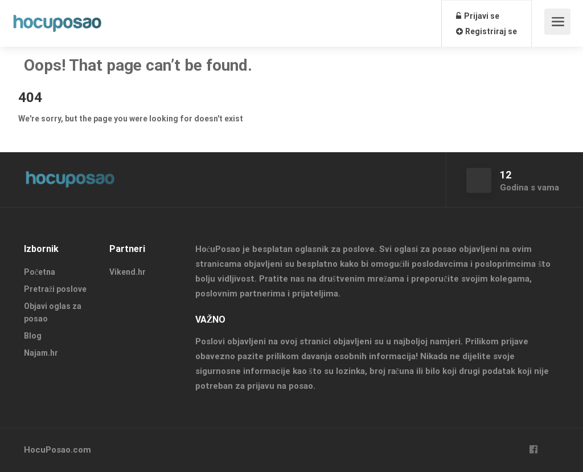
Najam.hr (41, 352)
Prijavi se (477, 16)
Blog (33, 335)
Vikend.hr (127, 271)
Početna (39, 271)
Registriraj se (486, 31)
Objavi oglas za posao (52, 312)
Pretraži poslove (55, 289)
